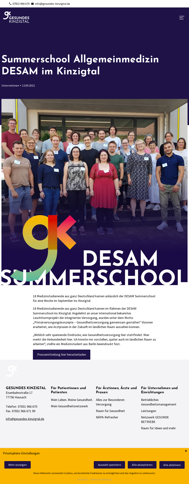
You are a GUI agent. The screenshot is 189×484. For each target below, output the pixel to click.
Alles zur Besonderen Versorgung (110, 403)
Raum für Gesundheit (110, 412)
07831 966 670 (19, 3)
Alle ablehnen (171, 465)
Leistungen (148, 412)
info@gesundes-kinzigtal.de (50, 3)
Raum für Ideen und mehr (158, 429)
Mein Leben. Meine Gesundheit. (72, 401)
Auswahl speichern (107, 465)
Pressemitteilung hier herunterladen (61, 355)
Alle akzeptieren (141, 465)
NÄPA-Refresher (107, 418)
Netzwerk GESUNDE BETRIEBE (155, 420)
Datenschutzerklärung (101, 479)
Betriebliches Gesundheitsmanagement (158, 403)
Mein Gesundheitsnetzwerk (69, 407)
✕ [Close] (186, 451)
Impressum (82, 479)
